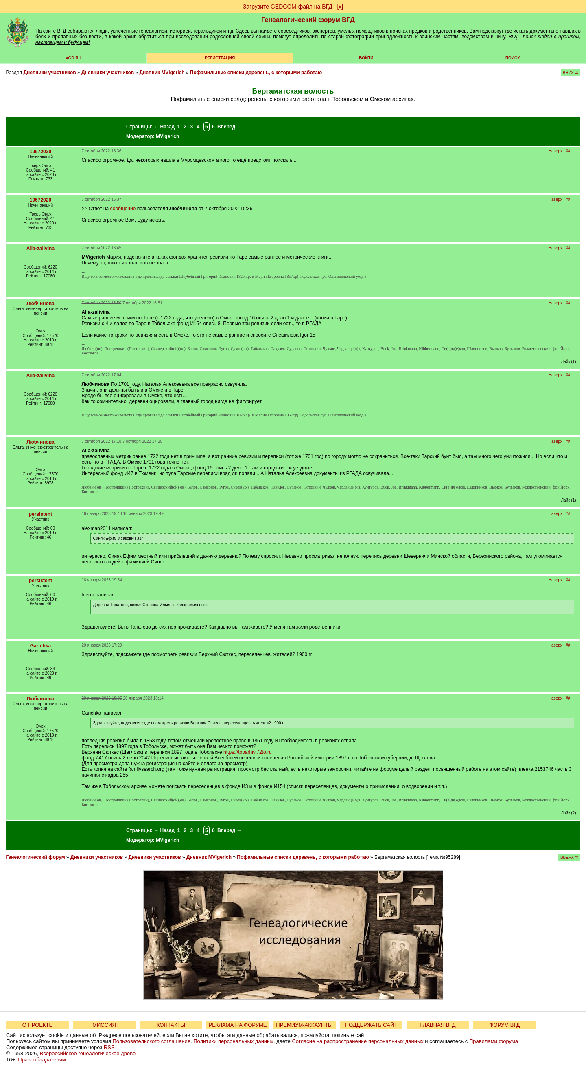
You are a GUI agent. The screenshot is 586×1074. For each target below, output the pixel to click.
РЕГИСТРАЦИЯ (220, 58)
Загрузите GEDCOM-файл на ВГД (287, 6)
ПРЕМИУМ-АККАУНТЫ (304, 1025)
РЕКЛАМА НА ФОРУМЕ (237, 1025)
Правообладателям (42, 1059)
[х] (340, 6)
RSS (109, 1047)
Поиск (512, 58)
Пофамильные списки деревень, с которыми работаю (256, 72)
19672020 (40, 151)
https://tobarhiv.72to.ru (247, 752)
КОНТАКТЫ (171, 1025)
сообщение (123, 208)
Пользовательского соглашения (151, 1041)
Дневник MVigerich (162, 72)
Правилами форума (493, 1041)
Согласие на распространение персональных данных (357, 1041)
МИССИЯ (104, 1025)
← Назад (164, 127)
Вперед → (229, 127)
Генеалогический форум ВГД (308, 19)
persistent (40, 514)
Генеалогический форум (35, 857)
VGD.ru (73, 58)
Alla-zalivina (40, 248)
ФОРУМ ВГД (505, 1025)
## (568, 151)
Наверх (555, 151)
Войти (366, 58)
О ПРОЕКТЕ (37, 1025)
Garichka (40, 646)
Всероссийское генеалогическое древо (88, 1053)
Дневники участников (49, 72)
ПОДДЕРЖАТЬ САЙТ (371, 1025)
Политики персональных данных (233, 1041)
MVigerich (167, 136)
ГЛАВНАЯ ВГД (438, 1025)
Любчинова (40, 303)
